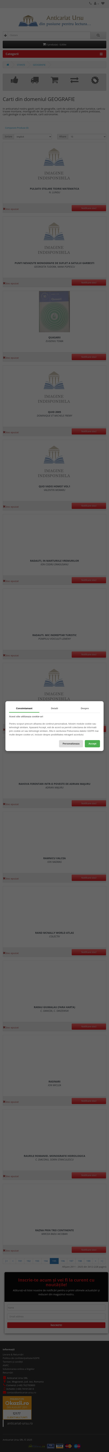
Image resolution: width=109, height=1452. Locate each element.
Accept (92, 743)
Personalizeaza (71, 743)
